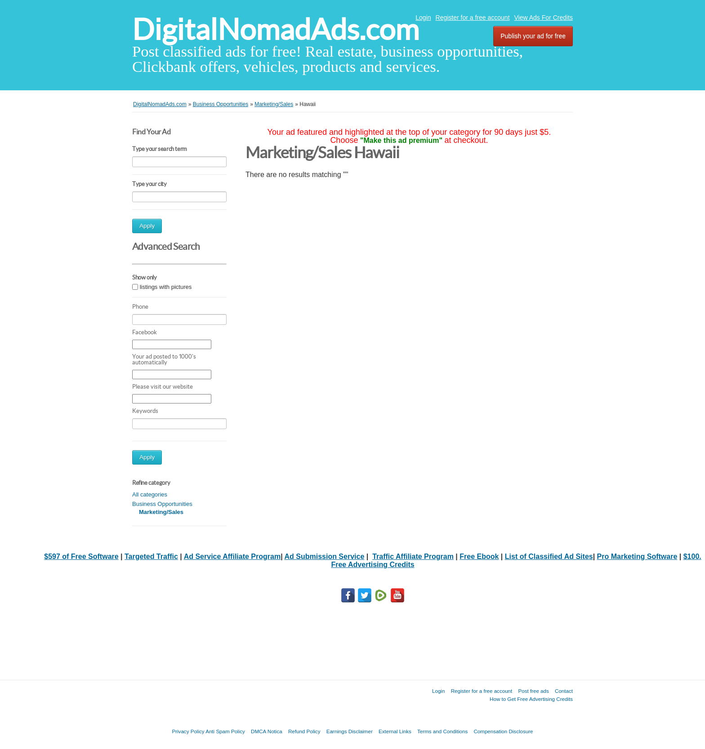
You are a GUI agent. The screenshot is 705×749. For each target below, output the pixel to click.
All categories (149, 494)
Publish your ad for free (533, 36)
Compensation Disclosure (503, 731)
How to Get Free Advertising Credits (531, 699)
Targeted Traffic (151, 556)
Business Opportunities (162, 504)
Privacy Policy (188, 731)
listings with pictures (166, 287)
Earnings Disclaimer (349, 731)
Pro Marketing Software (637, 556)
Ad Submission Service (324, 556)
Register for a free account (473, 17)
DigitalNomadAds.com (275, 29)
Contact (564, 691)
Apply (147, 225)
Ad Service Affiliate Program (232, 556)
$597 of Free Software (81, 556)
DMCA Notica (266, 731)
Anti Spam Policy (225, 731)
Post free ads (533, 691)
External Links (395, 731)
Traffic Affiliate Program (413, 556)
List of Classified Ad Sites (549, 556)
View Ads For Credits (543, 17)
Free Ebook (479, 556)
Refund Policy (304, 731)
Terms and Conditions (442, 731)
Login (423, 17)
